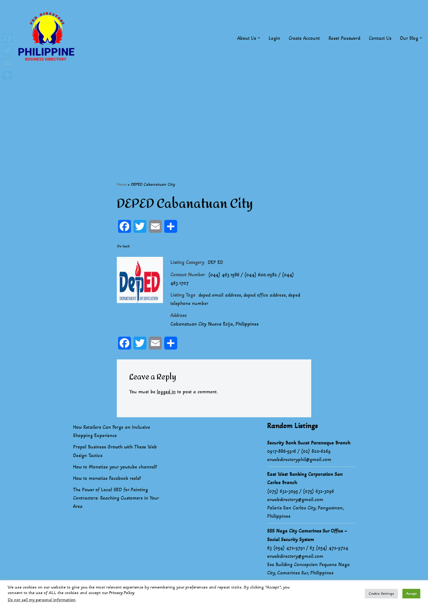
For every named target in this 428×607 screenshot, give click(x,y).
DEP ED (215, 262)
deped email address (219, 295)
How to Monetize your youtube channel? (115, 467)
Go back (123, 246)
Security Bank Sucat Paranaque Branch (308, 443)
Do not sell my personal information (41, 599)
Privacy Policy (121, 592)
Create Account (304, 38)
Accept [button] (411, 593)
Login (274, 38)
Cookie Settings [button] (381, 593)
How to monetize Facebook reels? (107, 478)
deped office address (264, 295)
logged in (166, 392)
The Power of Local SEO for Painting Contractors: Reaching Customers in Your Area (116, 498)
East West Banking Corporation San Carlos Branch (305, 478)
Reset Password (344, 38)
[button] (259, 38)
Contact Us (380, 38)
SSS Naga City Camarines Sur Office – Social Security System (307, 535)
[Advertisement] (214, 119)
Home (121, 184)
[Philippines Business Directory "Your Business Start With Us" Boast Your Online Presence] (48, 38)
